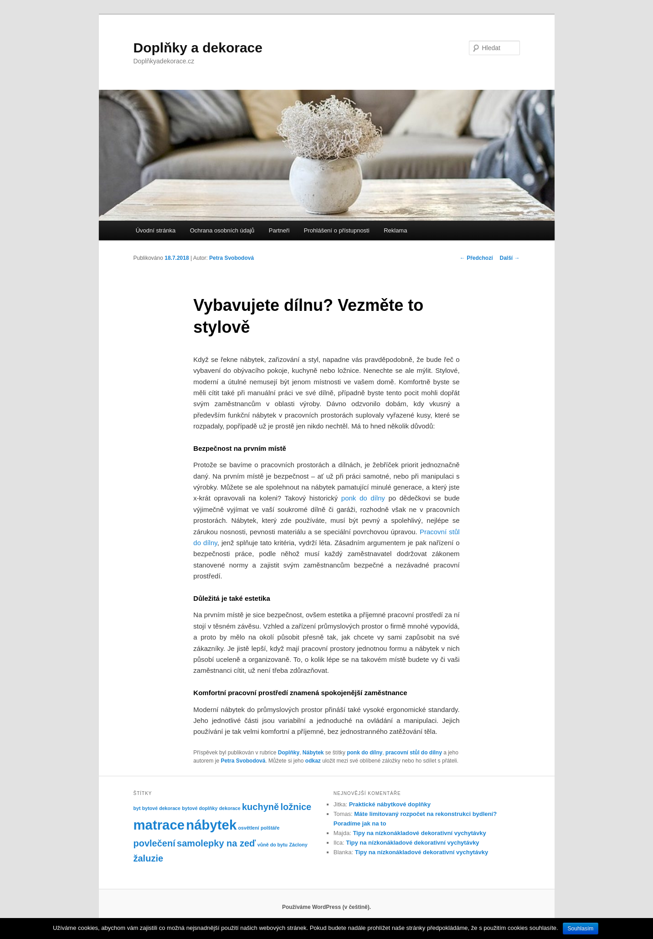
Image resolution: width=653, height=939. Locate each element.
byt (137, 808)
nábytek (211, 824)
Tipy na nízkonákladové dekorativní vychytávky (419, 833)
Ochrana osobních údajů (222, 230)
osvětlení (248, 828)
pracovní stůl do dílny (414, 752)
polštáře (270, 828)
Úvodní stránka (155, 230)
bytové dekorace (161, 808)
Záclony (298, 844)
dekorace (230, 808)
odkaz (313, 761)
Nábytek (313, 752)
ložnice (295, 807)
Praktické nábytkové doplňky (390, 804)
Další (509, 258)
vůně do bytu (272, 844)
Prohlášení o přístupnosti (337, 230)
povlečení (154, 843)
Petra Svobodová (231, 258)
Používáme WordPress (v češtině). (326, 907)
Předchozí (476, 258)
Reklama (395, 230)
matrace (159, 824)
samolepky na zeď (216, 843)
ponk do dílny (364, 752)
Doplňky (288, 752)
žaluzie (149, 858)
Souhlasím (581, 928)
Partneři (279, 230)
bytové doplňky (199, 808)
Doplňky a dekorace (198, 47)
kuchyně (260, 807)
